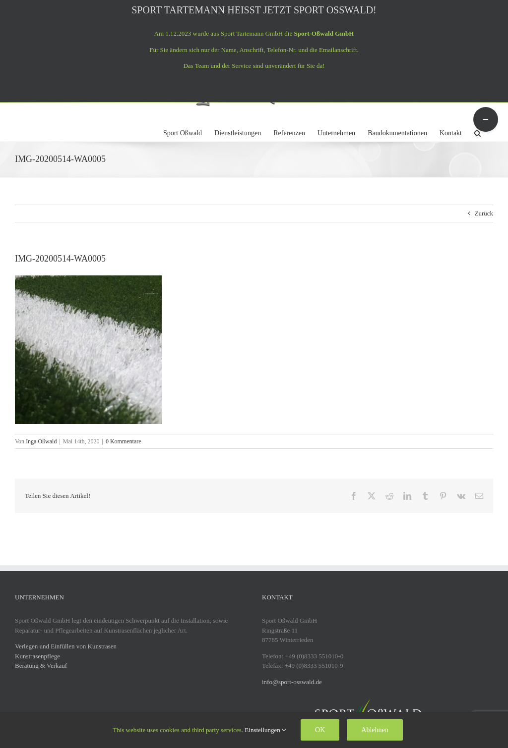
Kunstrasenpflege (37, 656)
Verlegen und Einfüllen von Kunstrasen (66, 646)
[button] (477, 132)
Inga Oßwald (41, 441)
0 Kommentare (123, 441)
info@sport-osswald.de (292, 682)
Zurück (483, 213)
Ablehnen (374, 730)
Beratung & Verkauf (41, 665)
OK (320, 730)
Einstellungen (265, 730)
